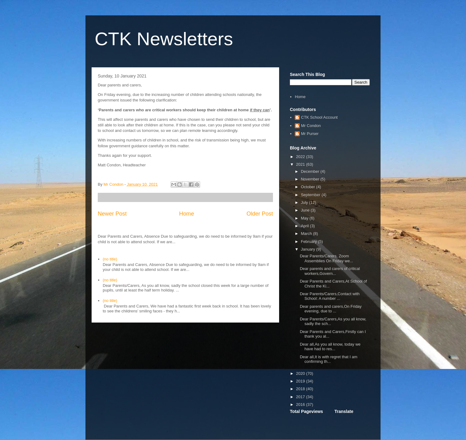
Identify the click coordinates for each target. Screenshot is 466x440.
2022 (301, 156)
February (309, 241)
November (311, 179)
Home (186, 214)
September (311, 194)
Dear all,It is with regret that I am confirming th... (328, 359)
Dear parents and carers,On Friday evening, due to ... (330, 309)
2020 (301, 373)
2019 (301, 381)
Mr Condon (311, 125)
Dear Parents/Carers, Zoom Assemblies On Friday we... (326, 258)
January (308, 249)
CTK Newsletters (164, 39)
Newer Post (112, 214)
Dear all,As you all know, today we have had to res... (330, 346)
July (305, 202)
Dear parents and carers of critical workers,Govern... (330, 271)
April (305, 226)
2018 (301, 388)
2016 (301, 404)
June (306, 210)
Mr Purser (309, 133)
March (307, 233)
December (311, 171)
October (308, 186)
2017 (301, 396)
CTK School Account (319, 117)
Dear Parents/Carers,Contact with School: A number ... (329, 296)
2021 (301, 164)
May (305, 218)
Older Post (260, 214)
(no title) (110, 259)
